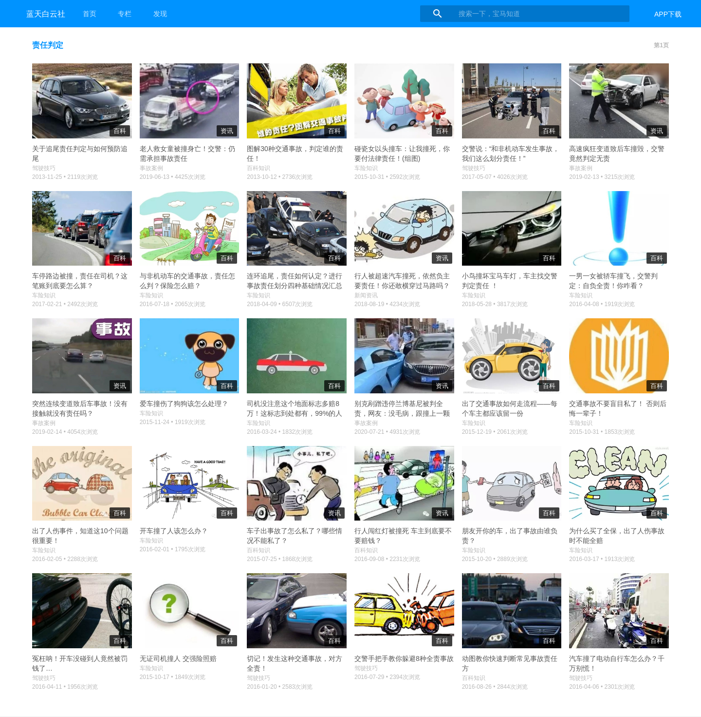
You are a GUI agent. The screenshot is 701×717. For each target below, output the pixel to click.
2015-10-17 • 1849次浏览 (172, 677)
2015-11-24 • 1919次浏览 (172, 422)
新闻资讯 (366, 295)
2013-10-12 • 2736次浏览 (280, 177)
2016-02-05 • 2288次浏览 (65, 559)
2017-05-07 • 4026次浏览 (495, 177)
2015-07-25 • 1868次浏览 (280, 559)
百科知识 (258, 168)
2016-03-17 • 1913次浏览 (602, 559)
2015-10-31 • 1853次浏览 (602, 431)
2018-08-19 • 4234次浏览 (387, 304)
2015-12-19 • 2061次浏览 (495, 431)
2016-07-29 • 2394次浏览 (387, 677)
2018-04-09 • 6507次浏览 (280, 304)
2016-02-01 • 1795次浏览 (172, 549)
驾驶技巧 (43, 168)
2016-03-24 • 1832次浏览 (280, 431)
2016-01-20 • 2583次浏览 (280, 686)
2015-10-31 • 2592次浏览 (387, 177)
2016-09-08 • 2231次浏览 (387, 559)
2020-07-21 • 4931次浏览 (387, 431)
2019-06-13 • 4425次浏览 (172, 177)
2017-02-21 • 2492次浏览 (65, 304)
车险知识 (366, 168)
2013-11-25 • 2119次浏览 (65, 177)
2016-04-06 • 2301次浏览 (602, 686)
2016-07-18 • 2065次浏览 (172, 304)
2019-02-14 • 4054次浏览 (65, 431)
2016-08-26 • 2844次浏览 (495, 686)
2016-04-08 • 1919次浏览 (602, 304)
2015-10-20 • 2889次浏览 (495, 559)
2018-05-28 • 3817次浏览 (495, 304)
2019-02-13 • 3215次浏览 (602, 177)
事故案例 (151, 168)
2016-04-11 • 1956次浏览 (65, 686)
